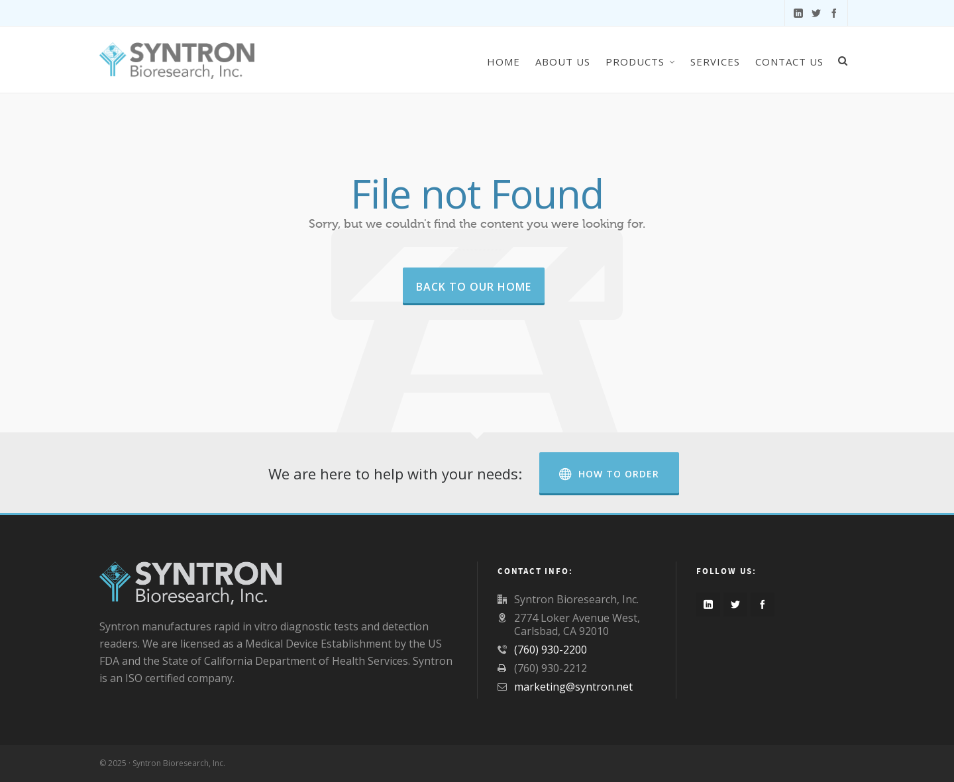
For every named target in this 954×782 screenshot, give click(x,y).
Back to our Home (473, 286)
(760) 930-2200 (550, 649)
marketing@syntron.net (573, 686)
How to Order (609, 473)
